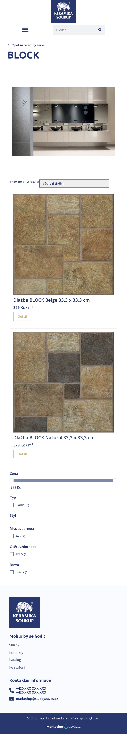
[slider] (12, 480)
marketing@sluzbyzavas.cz (37, 699)
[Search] (100, 30)
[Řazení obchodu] (74, 183)
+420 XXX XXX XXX (31, 688)
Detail (22, 316)
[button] (25, 29)
